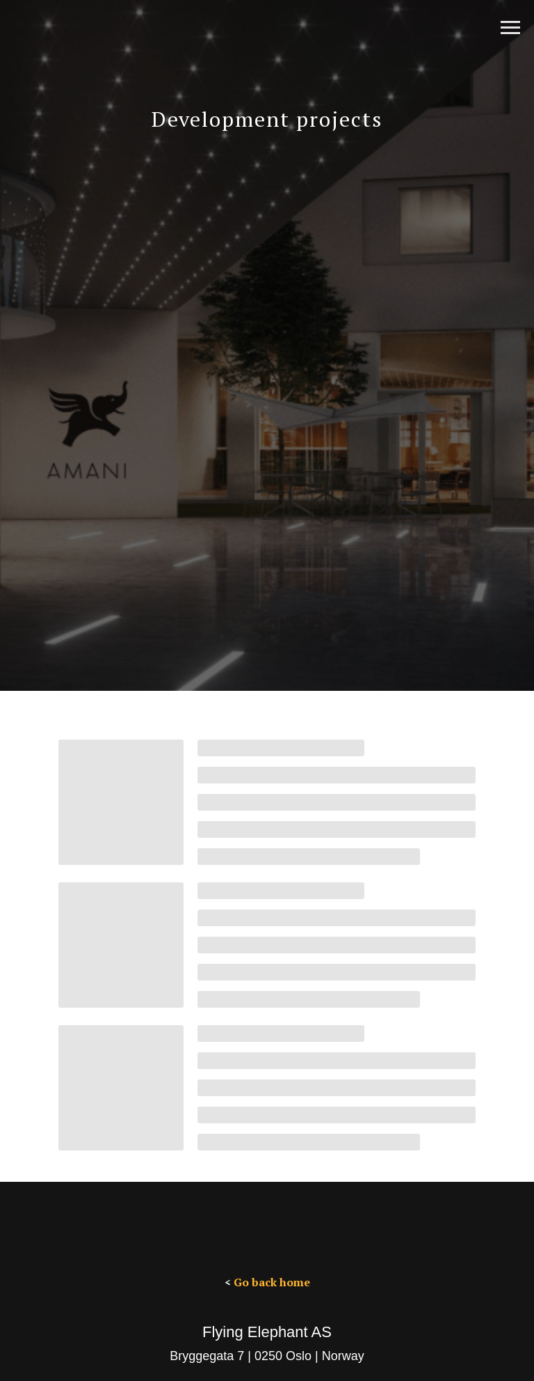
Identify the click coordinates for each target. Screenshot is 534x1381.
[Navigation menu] (510, 28)
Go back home (272, 1282)
